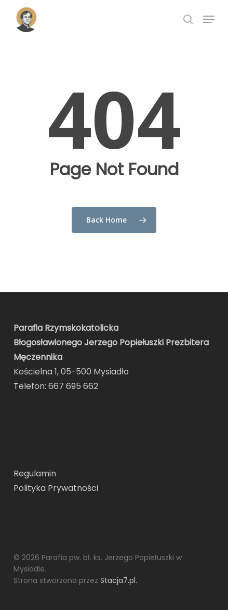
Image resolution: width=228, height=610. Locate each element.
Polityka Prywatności (56, 488)
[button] (208, 19)
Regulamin (35, 473)
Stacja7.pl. (118, 580)
